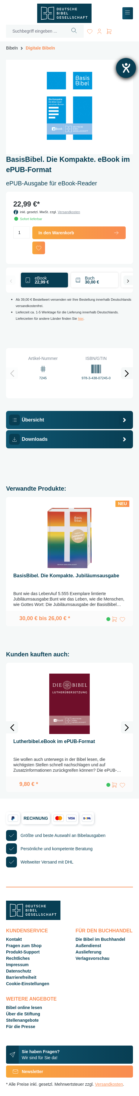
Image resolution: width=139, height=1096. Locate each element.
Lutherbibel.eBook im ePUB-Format (54, 741)
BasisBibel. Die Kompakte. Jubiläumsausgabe (66, 575)
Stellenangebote (22, 1020)
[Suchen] (74, 31)
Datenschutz (18, 971)
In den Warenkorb (79, 232)
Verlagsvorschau (92, 958)
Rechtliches (18, 958)
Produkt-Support (23, 952)
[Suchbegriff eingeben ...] (35, 31)
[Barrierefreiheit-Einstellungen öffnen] (126, 68)
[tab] (69, 420)
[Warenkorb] (109, 30)
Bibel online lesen (24, 1007)
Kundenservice (27, 930)
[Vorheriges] (11, 280)
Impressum (17, 964)
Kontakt (14, 939)
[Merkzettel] (89, 30)
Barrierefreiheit (21, 977)
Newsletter (24, 1072)
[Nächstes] (128, 280)
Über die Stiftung (23, 1013)
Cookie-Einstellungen (27, 983)
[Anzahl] (21, 232)
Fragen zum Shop (23, 945)
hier (80, 318)
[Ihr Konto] (99, 30)
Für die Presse (20, 1026)
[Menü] (127, 13)
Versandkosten (69, 212)
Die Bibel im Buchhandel (100, 939)
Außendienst (88, 945)
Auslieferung (89, 952)
